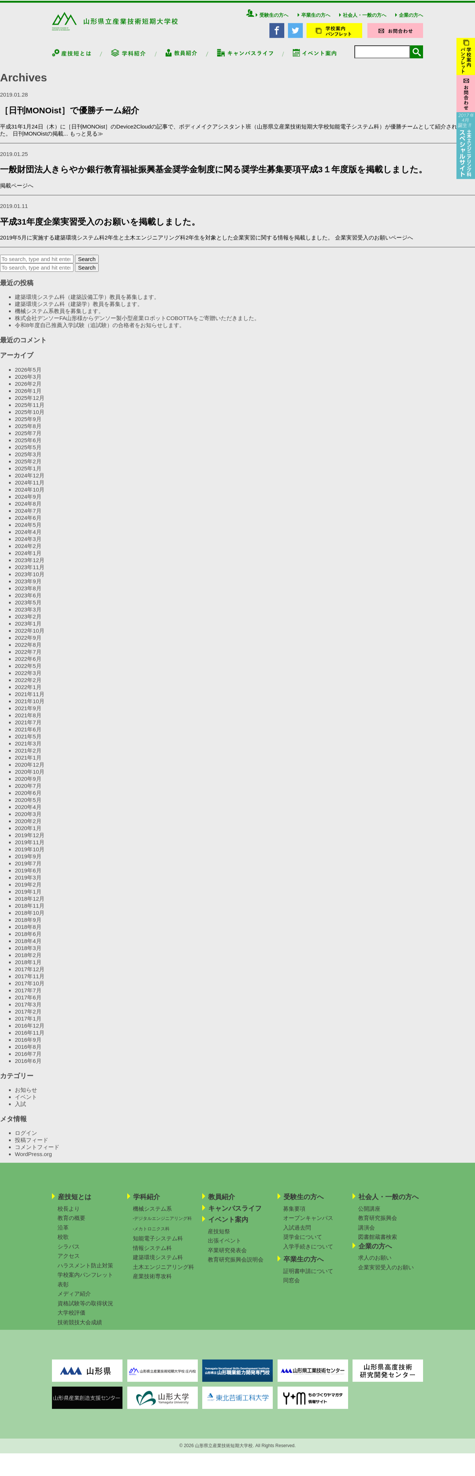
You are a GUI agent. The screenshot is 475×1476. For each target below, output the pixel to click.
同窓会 (291, 1288)
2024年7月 (28, 518)
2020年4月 (28, 815)
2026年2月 (28, 391)
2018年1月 (28, 970)
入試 (20, 1111)
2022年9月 (28, 645)
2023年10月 (30, 582)
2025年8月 (28, 434)
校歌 (63, 1244)
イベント (26, 1104)
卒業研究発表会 (227, 1258)
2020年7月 (28, 793)
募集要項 (294, 1216)
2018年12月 (30, 906)
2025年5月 (28, 455)
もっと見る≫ (86, 141)
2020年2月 (28, 829)
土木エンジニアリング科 (163, 1274)
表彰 (63, 1292)
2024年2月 (28, 554)
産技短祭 (219, 1239)
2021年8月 (28, 723)
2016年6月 (28, 1068)
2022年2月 (28, 688)
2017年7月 (28, 998)
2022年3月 (28, 680)
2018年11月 (30, 913)
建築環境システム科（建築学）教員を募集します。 (79, 312)
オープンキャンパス (308, 1225)
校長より (69, 1216)
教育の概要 (71, 1225)
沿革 (63, 1235)
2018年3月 (28, 956)
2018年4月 (28, 949)
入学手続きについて (308, 1254)
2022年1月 (28, 695)
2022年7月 (28, 659)
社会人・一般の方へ (362, 23)
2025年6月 (28, 448)
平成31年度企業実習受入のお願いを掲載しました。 (100, 229)
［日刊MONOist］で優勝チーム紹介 (69, 118)
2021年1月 (28, 765)
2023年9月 (28, 589)
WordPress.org (33, 1162)
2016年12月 (30, 1033)
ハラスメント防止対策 (85, 1273)
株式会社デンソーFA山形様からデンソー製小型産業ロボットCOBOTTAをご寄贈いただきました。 (138, 326)
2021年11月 (30, 702)
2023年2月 (28, 624)
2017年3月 (28, 1012)
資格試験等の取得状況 (85, 1311)
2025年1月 (28, 476)
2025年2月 (28, 469)
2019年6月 (28, 878)
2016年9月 (28, 1047)
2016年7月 (28, 1061)
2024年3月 (28, 546)
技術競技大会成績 (80, 1330)
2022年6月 (28, 666)
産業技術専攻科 (152, 1284)
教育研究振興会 (377, 1225)
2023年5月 (28, 610)
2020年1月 (28, 836)
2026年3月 (28, 384)
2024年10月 (30, 497)
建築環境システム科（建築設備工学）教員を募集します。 (87, 305)
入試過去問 (297, 1235)
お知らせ (26, 1097)
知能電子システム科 (158, 1246)
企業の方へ (409, 23)
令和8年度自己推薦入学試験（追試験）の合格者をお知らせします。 (100, 333)
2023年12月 (30, 568)
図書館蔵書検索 (377, 1244)
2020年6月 (28, 800)
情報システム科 (152, 1256)
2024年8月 (28, 511)
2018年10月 (30, 920)
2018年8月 (28, 934)
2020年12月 (30, 772)
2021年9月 (28, 716)
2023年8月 (28, 596)
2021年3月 (28, 751)
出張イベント (224, 1248)
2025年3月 (28, 462)
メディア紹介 (74, 1301)
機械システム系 (152, 1216)
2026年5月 (28, 377)
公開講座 (369, 1216)
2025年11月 (30, 412)
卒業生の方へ (314, 23)
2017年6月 (28, 1005)
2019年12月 (30, 843)
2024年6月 (28, 525)
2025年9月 (28, 427)
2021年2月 (28, 758)
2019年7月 (28, 871)
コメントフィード (37, 1155)
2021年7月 (28, 730)
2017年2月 (28, 1019)
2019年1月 (28, 899)
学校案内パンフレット (85, 1282)
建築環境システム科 (158, 1265)
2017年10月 (30, 991)
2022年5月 (28, 673)
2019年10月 (30, 857)
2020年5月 (28, 807)
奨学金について (302, 1244)
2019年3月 (28, 885)
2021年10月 (30, 709)
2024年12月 (30, 483)
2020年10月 (30, 779)
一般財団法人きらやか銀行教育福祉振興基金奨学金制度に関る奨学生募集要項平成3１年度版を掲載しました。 (213, 177)
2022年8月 (28, 652)
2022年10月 (30, 638)
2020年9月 (28, 786)
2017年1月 (28, 1026)
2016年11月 (30, 1040)
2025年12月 (30, 405)
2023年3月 (28, 617)
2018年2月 (28, 963)
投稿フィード (31, 1147)
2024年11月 (30, 490)
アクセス (69, 1263)
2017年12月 (30, 977)
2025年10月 (30, 420)
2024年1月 (28, 561)
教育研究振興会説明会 (235, 1267)
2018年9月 (28, 927)
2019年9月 (28, 864)
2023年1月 (28, 631)
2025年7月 (28, 441)
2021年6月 (28, 737)
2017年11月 (30, 984)
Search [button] (87, 267)
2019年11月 (30, 850)
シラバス (69, 1254)
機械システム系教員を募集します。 (59, 319)
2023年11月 (30, 575)
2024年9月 (28, 504)
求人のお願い (375, 1265)
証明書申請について (308, 1279)
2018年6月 (28, 941)
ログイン (26, 1140)
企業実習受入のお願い (386, 1275)
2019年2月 (28, 892)
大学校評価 (71, 1320)
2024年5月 (28, 532)
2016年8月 (28, 1054)
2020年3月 (28, 822)
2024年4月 (28, 539)
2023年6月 (28, 603)
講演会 (366, 1235)
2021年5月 (28, 744)
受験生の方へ (272, 23)
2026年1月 (28, 398)
